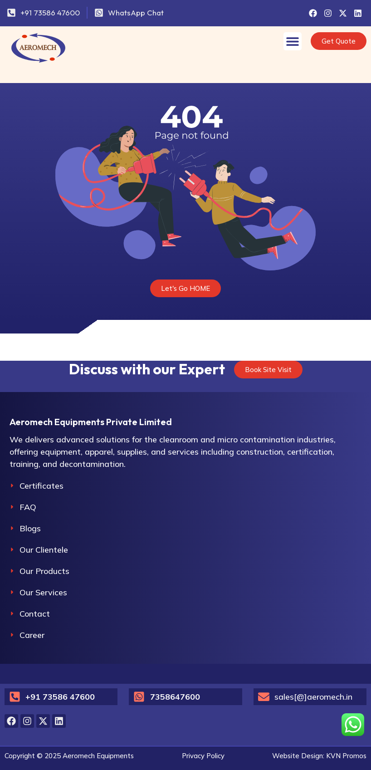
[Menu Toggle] (292, 41)
